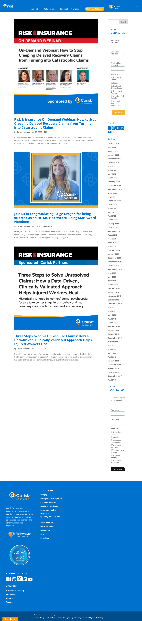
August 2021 (113, 235)
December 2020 (114, 258)
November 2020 (114, 262)
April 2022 (112, 216)
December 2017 (114, 364)
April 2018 (112, 357)
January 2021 (113, 254)
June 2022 (112, 208)
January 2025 (113, 155)
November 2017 (114, 368)
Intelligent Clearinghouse (116, 87)
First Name (115, 410)
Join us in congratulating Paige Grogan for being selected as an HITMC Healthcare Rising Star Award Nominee (55, 217)
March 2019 (113, 323)
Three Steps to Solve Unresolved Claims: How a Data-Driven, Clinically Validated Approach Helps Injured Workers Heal (53, 340)
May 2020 (112, 277)
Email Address (117, 400)
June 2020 (112, 273)
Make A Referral (94, 9)
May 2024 (112, 174)
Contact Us (11, 594)
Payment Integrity (115, 457)
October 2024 (113, 162)
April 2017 (112, 380)
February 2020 (114, 288)
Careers (75, 9)
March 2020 (113, 284)
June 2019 (112, 311)
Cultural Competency (54, 618)
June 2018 (112, 349)
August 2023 (113, 193)
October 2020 (113, 265)
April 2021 (112, 242)
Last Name (115, 419)
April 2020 (112, 281)
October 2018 (113, 334)
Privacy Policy (39, 618)
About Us (10, 598)
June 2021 (112, 239)
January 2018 (113, 361)
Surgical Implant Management (116, 103)
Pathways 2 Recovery (116, 92)
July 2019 (111, 307)
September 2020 (115, 269)
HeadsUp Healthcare (115, 462)
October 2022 (113, 204)
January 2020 (113, 292)
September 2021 (115, 231)
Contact (64, 9)
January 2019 (113, 330)
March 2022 (113, 220)
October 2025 (113, 143)
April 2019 (112, 319)
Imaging (116, 83)
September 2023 (115, 189)
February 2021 (114, 250)
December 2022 (114, 200)
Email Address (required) (116, 64)
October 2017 (113, 372)
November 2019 (114, 296)
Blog (42, 534)
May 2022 (112, 212)
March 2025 (113, 151)
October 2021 (113, 227)
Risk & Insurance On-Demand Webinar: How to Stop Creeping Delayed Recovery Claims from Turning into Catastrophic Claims (55, 123)
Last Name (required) (115, 53)
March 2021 (113, 246)
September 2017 (115, 376)
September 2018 (115, 338)
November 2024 (114, 159)
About (35, 9)
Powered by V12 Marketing (93, 618)
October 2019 (113, 300)
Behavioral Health (48, 510)
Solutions (49, 9)
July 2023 (111, 197)
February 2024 (114, 181)
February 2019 (114, 326)
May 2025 (112, 147)
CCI (45, 132)
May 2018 (112, 353)
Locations (44, 538)
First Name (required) (115, 41)
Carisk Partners (23, 132)
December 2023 (114, 185)
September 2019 (115, 303)
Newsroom (47, 226)
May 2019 (112, 315)
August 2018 (113, 342)
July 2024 (111, 166)
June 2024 (112, 170)
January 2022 (113, 223)
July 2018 (111, 345)
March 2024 (113, 178)
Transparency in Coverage (72, 618)
